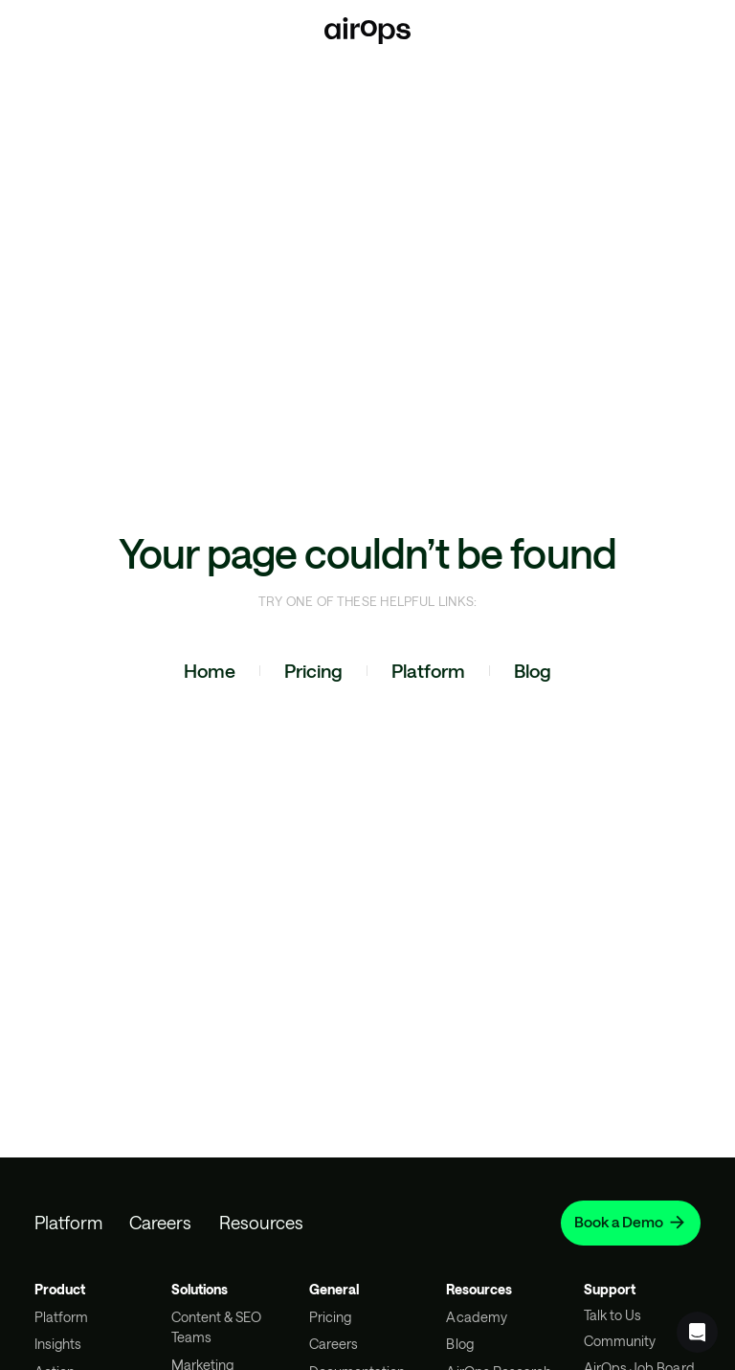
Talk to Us (612, 1315)
